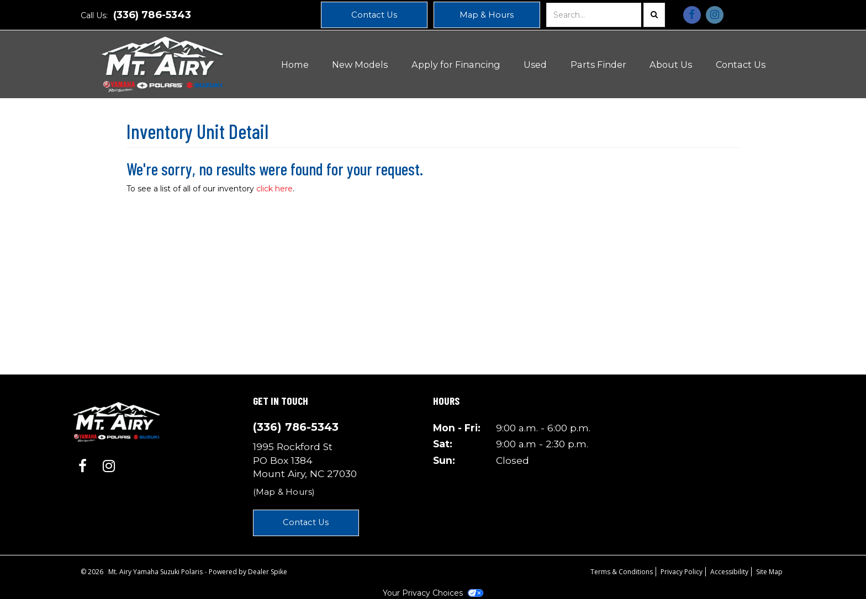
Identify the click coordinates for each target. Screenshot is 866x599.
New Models (360, 64)
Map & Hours (487, 15)
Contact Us (374, 15)
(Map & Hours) (284, 491)
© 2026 (94, 571)
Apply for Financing (455, 64)
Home (295, 64)
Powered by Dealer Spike (248, 571)
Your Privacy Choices (433, 593)
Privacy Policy (682, 571)
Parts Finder (598, 64)
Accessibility (729, 571)
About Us (671, 64)
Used (535, 64)
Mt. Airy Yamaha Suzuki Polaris (156, 571)
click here (274, 189)
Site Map (769, 571)
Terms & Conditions (621, 571)
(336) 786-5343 (152, 14)
